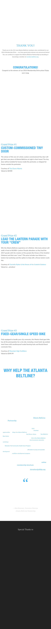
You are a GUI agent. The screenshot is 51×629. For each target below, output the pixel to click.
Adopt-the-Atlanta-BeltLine (19, 432)
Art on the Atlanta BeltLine (38, 438)
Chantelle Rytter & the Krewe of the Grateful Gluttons (27, 264)
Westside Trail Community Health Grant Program (18, 445)
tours (33, 428)
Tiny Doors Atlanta (15, 168)
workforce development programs (21, 453)
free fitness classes (31, 434)
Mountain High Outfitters (18, 351)
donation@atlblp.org (37, 469)
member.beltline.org (32, 57)
